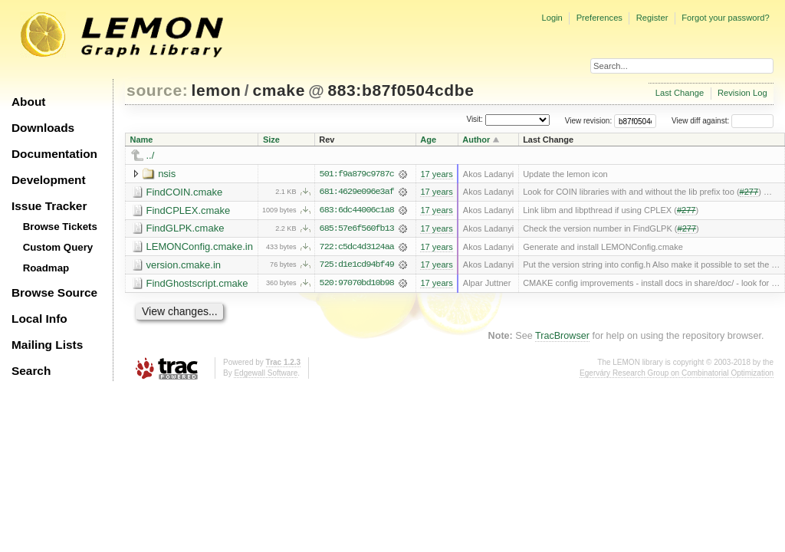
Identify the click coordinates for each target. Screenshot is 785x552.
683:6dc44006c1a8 (357, 211)
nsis (167, 173)
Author (476, 139)
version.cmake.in (184, 265)
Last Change (679, 92)
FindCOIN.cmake (184, 192)
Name (141, 139)
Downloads (42, 127)
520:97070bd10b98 (357, 284)
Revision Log (742, 92)
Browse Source (54, 292)
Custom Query (58, 247)
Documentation (54, 153)
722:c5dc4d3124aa (357, 248)
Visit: (474, 120)
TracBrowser (562, 337)
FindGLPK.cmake (185, 229)
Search (31, 370)
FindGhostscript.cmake (197, 284)
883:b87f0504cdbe (400, 90)
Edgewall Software (265, 374)
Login (551, 17)
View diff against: (723, 121)
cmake (278, 90)
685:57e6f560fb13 (357, 229)
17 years (436, 174)
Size (271, 139)
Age (428, 139)
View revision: (589, 121)
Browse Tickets (60, 226)
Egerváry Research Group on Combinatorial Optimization (677, 374)
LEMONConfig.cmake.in (199, 247)
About (28, 101)
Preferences (599, 17)
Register (652, 17)
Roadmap (46, 268)
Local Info (39, 318)
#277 (749, 192)
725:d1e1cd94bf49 (357, 266)
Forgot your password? (725, 17)
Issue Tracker (49, 205)
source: (157, 90)
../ (150, 155)
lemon (216, 90)
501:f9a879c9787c (357, 174)
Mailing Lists (47, 344)
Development (48, 179)
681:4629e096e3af (357, 192)
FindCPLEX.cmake (188, 210)
